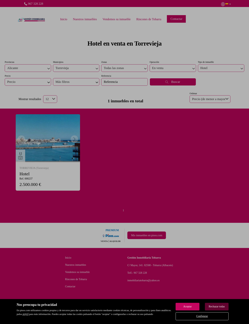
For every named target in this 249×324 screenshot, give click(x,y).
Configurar (202, 316)
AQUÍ (25, 314)
